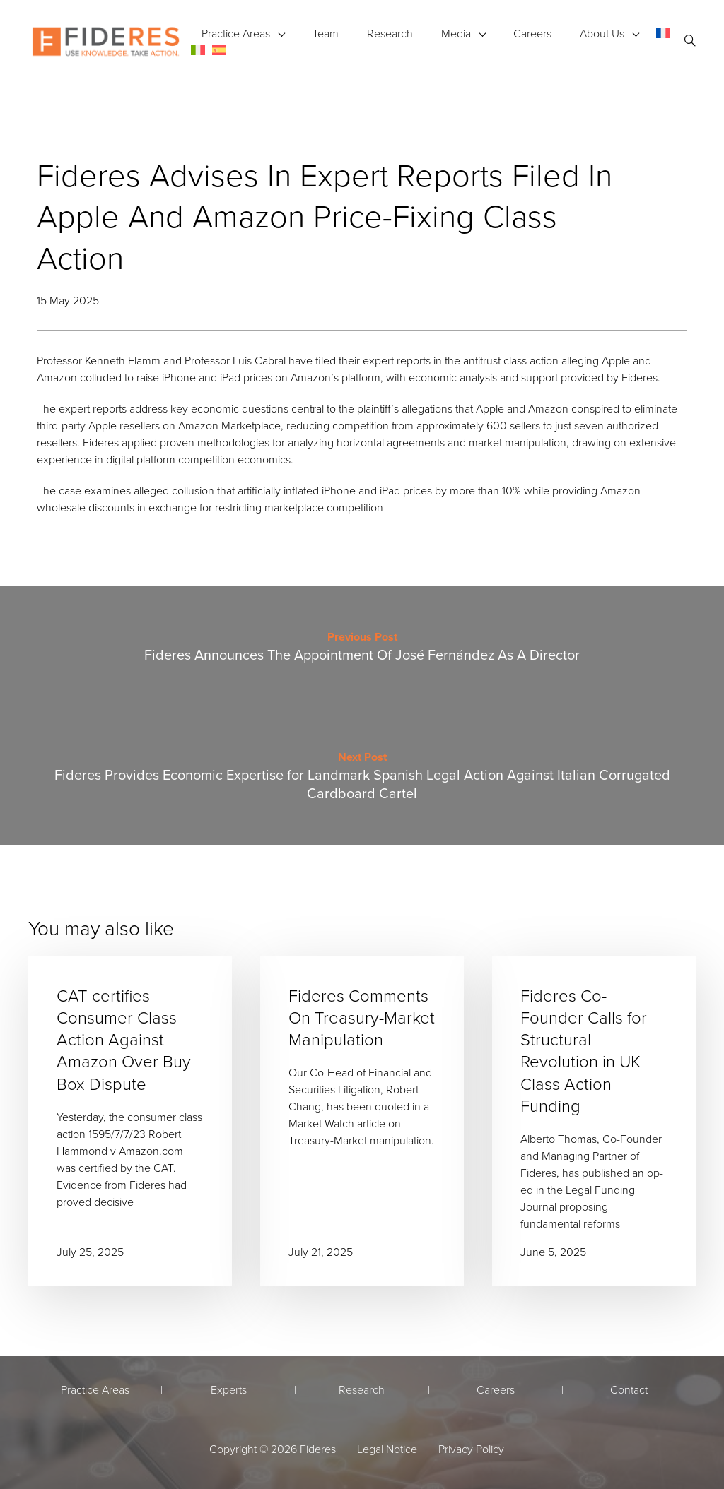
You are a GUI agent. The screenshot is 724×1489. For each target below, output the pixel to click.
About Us (602, 33)
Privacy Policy (471, 1449)
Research (390, 33)
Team (326, 33)
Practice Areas (236, 33)
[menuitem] (663, 33)
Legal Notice (387, 1449)
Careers (532, 33)
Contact (629, 1389)
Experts (229, 1389)
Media (456, 33)
